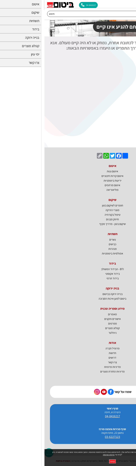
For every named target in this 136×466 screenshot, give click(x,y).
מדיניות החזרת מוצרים (68, 371)
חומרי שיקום (126, 103)
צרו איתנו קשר (125, 142)
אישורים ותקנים (68, 319)
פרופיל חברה (68, 348)
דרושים (68, 358)
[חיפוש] (64, 14)
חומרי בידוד (127, 116)
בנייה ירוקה (127, 69)
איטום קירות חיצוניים (122, 96)
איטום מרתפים (125, 83)
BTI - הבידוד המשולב (122, 136)
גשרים (68, 239)
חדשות (68, 353)
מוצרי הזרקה (68, 210)
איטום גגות (127, 76)
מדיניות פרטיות (68, 367)
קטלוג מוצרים (68, 328)
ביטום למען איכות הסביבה (68, 298)
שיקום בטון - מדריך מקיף (68, 224)
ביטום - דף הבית (124, 56)
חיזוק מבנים (68, 219)
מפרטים (68, 323)
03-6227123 (68, 437)
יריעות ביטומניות (124, 89)
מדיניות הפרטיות (64, 454)
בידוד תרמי (127, 129)
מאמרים (68, 314)
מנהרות (68, 249)
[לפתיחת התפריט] (131, 4)
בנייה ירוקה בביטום (68, 294)
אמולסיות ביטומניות (68, 253)
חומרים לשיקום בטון (68, 205)
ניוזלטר (68, 333)
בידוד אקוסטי (126, 122)
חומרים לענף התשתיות (121, 109)
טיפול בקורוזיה (68, 215)
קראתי (68, 461)
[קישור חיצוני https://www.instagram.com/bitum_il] (52, 392)
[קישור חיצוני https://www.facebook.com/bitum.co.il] (66, 392)
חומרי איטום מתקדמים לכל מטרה (115, 63)
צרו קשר (68, 362)
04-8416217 (68, 416)
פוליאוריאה (68, 190)
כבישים (68, 244)
